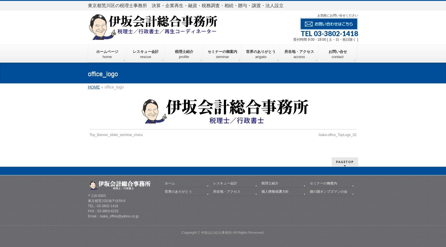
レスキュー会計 (225, 183)
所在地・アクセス (226, 192)
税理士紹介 (269, 183)
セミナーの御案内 (323, 183)
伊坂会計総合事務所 (216, 232)
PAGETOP (345, 162)
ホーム (170, 183)
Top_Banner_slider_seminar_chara (116, 135)
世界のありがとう (178, 192)
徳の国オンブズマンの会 (328, 192)
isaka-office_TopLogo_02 (337, 135)
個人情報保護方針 (275, 192)
